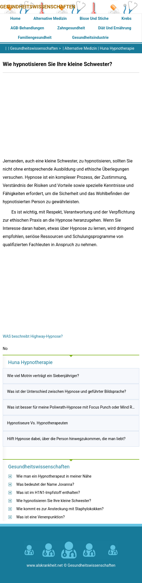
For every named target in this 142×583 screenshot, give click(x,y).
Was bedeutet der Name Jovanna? (45, 484)
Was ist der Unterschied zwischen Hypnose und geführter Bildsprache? (66, 391)
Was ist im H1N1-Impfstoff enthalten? (48, 492)
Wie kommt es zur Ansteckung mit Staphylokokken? (59, 509)
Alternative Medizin (50, 18)
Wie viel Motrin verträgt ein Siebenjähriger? (43, 376)
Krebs (127, 18)
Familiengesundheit (35, 37)
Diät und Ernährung (114, 28)
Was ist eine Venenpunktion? (40, 517)
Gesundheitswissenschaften (37, 7)
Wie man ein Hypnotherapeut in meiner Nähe (53, 476)
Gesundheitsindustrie (90, 37)
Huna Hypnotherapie (117, 48)
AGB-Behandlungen (27, 28)
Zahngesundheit (71, 28)
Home (15, 18)
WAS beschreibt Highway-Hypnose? (33, 336)
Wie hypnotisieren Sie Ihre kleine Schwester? (53, 501)
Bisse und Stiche (94, 18)
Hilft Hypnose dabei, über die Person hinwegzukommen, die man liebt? (66, 439)
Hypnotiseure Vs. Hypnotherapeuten (37, 423)
